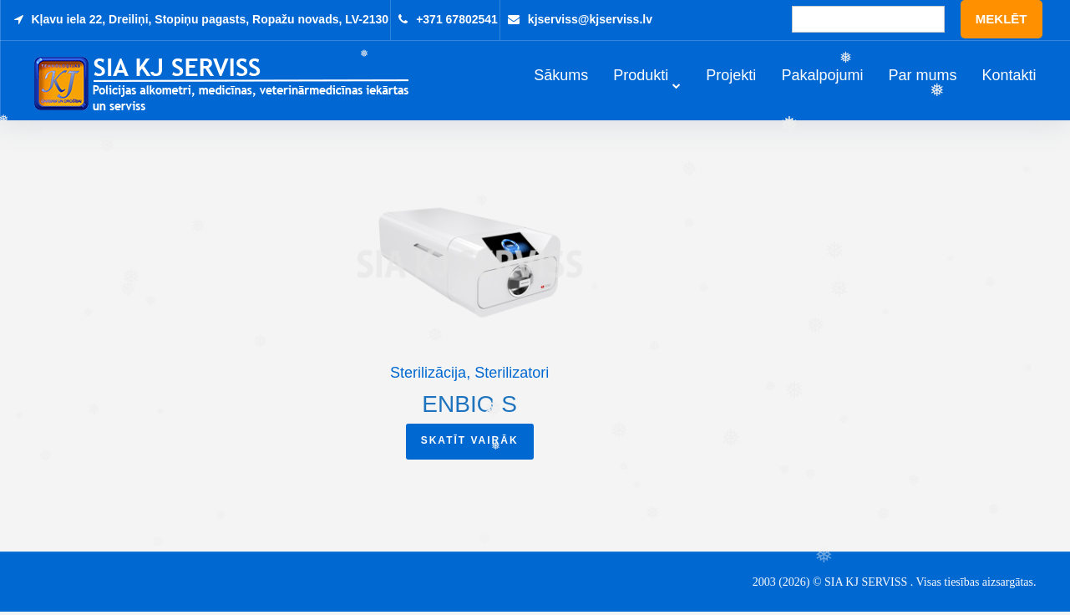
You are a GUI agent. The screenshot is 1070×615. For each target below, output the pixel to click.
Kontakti (1008, 76)
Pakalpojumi (822, 76)
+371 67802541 (457, 19)
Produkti (640, 76)
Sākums (561, 76)
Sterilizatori (511, 375)
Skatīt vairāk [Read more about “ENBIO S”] (470, 443)
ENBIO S (469, 406)
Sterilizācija (428, 375)
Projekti (731, 76)
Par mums (922, 76)
